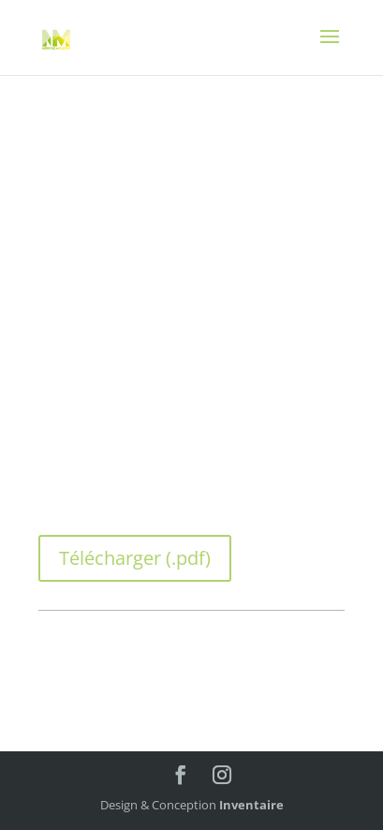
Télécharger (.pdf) (135, 558)
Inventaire (251, 804)
